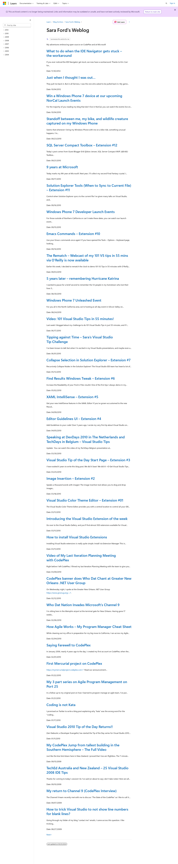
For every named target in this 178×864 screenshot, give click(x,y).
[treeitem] (18, 30)
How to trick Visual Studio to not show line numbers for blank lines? (87, 811)
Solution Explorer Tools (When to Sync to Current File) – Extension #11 (88, 187)
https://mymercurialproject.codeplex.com (64, 669)
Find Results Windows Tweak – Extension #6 (80, 378)
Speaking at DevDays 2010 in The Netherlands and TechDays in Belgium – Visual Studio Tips (85, 439)
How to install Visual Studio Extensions (76, 537)
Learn (48, 22)
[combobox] (17, 25)
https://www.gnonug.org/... (57, 592)
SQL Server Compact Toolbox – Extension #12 (81, 145)
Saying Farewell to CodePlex (68, 645)
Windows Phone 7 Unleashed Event (73, 300)
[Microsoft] (4, 3)
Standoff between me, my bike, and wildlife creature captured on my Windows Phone (87, 120)
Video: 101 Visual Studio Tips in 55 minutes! (80, 318)
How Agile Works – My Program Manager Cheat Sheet (89, 626)
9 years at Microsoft (62, 167)
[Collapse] (30, 20)
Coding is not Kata (60, 704)
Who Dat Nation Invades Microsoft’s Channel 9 (83, 604)
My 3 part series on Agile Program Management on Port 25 (86, 683)
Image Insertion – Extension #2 (70, 478)
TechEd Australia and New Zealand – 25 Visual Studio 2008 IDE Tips (87, 770)
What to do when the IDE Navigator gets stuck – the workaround (84, 53)
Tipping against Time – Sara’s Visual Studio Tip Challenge (79, 339)
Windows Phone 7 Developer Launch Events (80, 211)
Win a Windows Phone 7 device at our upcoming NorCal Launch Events (84, 97)
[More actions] (129, 22)
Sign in (172, 3)
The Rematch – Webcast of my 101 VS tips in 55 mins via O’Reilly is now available (87, 257)
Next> (49, 834)
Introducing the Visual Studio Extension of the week (87, 518)
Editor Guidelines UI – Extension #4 (73, 418)
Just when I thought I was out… (71, 77)
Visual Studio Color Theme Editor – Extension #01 (84, 500)
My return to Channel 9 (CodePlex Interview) (81, 790)
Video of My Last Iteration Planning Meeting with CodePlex (81, 557)
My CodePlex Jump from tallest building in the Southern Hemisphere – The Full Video (82, 747)
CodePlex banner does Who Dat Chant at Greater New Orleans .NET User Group (88, 580)
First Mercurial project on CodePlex (74, 663)
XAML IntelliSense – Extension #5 (72, 396)
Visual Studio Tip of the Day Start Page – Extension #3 (88, 460)
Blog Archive (58, 22)
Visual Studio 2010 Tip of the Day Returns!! (79, 726)
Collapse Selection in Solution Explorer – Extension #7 (88, 360)
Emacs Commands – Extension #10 (73, 233)
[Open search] (166, 3)
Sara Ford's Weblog (72, 22)
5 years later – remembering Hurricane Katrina (82, 278)
